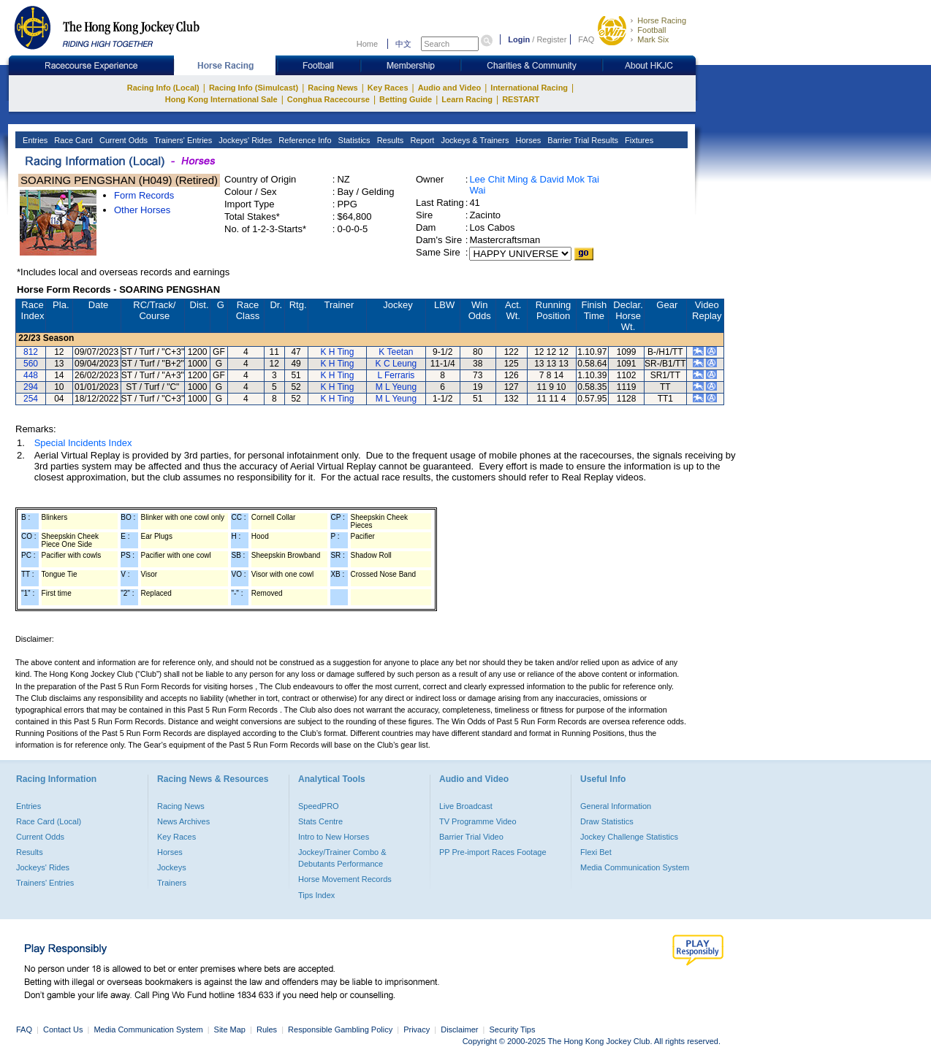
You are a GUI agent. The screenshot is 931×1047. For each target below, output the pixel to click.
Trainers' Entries (182, 140)
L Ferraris (395, 375)
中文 (403, 43)
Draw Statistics (607, 821)
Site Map (230, 1029)
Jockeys (171, 867)
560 (30, 363)
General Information (615, 806)
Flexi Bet (596, 852)
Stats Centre (320, 821)
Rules (267, 1029)
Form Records (144, 195)
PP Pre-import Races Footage (493, 852)
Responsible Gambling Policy (340, 1029)
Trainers (171, 882)
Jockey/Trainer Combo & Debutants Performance (342, 858)
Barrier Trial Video (471, 836)
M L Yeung (396, 387)
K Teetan (396, 352)
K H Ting (337, 352)
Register (551, 39)
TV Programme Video (478, 821)
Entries (34, 140)
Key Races (388, 87)
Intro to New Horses (333, 836)
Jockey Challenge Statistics (629, 836)
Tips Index (316, 895)
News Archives (183, 821)
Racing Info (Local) (163, 87)
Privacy (416, 1029)
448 (30, 375)
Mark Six (653, 39)
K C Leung (396, 363)
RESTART (520, 99)
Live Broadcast (466, 806)
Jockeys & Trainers (473, 140)
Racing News (332, 87)
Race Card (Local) (48, 821)
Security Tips (513, 1029)
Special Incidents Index (83, 442)
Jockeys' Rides (244, 140)
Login (519, 39)
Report (421, 140)
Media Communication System (634, 867)
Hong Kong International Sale (221, 99)
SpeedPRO (318, 806)
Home (367, 43)
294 (30, 387)
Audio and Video (450, 87)
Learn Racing (467, 99)
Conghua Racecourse (328, 99)
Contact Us (63, 1029)
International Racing (529, 87)
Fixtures (638, 140)
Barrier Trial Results (581, 140)
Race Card (72, 140)
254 (30, 399)
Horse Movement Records (345, 879)
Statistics (353, 140)
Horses (527, 140)
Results (389, 140)
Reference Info (303, 140)
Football (651, 30)
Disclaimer (459, 1029)
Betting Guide (405, 99)
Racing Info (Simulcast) (253, 87)
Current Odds (122, 140)
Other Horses (142, 209)
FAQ (586, 39)
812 (30, 352)
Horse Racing (661, 20)
